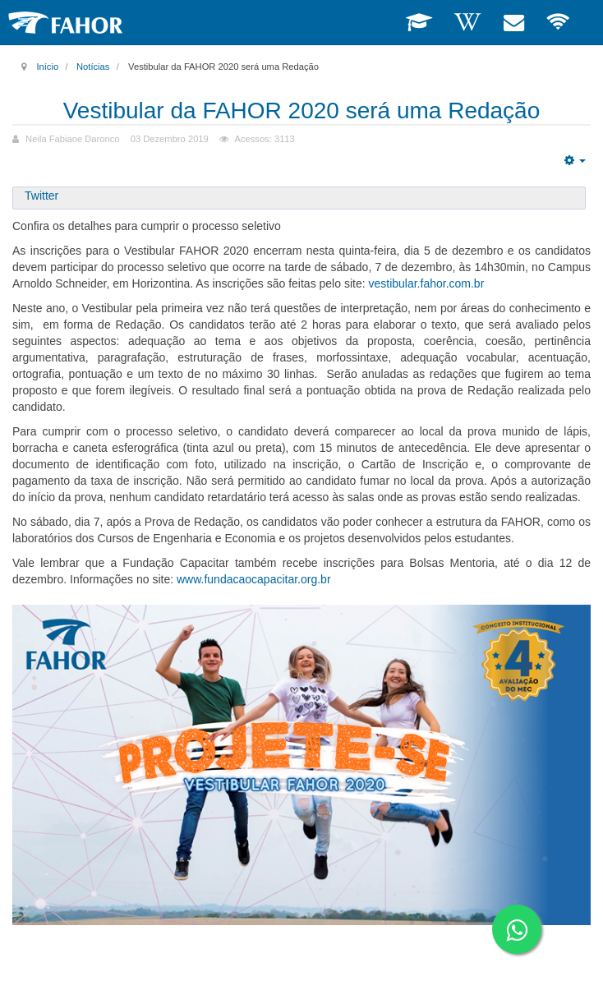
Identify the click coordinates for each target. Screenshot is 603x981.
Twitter (41, 195)
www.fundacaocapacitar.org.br (254, 579)
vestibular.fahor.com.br (426, 283)
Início (47, 66)
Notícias (92, 66)
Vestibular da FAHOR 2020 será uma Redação (302, 110)
